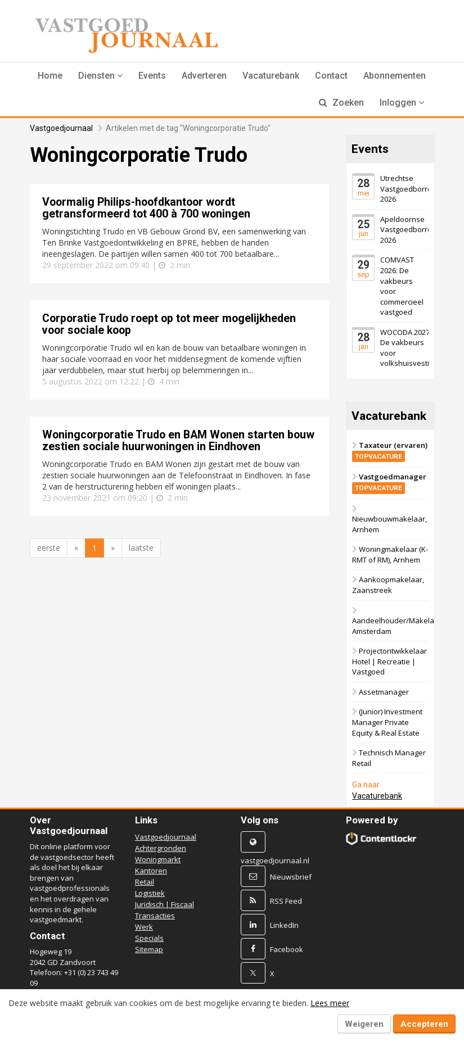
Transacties (155, 915)
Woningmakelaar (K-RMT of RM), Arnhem (390, 554)
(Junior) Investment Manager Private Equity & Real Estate (387, 721)
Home (50, 75)
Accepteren (424, 1024)
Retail (144, 882)
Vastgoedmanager (389, 482)
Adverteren (204, 75)
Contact (331, 75)
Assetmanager (384, 692)
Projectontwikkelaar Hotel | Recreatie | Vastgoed (389, 661)
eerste (48, 547)
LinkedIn (284, 925)
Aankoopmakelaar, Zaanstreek (388, 584)
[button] (100, 75)
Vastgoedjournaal (61, 128)
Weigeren (364, 1024)
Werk (144, 927)
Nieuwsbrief (291, 877)
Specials (149, 938)
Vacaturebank (270, 75)
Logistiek (150, 893)
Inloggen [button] (402, 102)
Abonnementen (394, 75)
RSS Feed (286, 901)
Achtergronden (160, 848)
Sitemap (149, 949)
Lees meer (329, 1003)
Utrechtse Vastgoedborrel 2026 (407, 188)
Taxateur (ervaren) (389, 450)
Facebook (286, 949)
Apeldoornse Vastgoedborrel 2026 (407, 229)
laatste (141, 547)
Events (152, 75)
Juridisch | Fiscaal (164, 904)
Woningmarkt (158, 859)
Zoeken (341, 102)
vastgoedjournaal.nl (275, 860)
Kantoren (151, 871)
